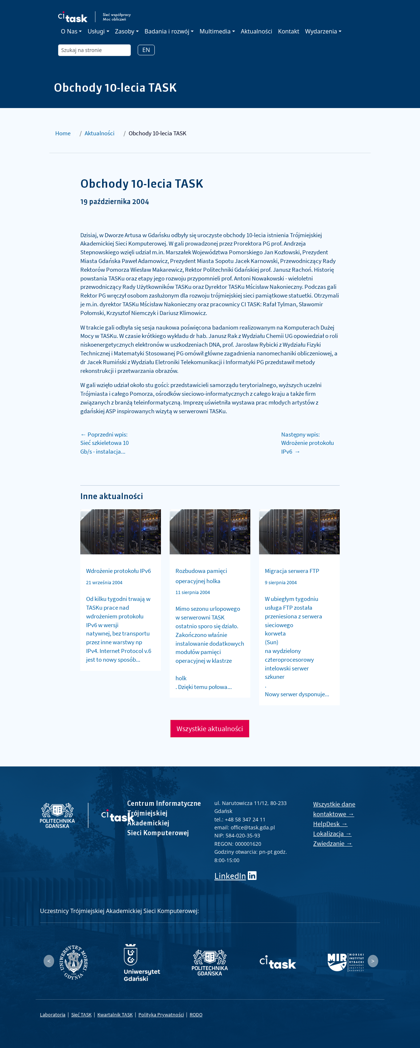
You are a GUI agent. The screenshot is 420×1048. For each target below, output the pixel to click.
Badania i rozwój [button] (167, 31)
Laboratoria (52, 1014)
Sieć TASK (81, 1014)
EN (146, 50)
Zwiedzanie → (332, 843)
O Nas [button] (69, 31)
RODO (196, 1014)
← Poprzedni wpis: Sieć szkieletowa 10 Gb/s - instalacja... (104, 443)
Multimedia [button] (214, 31)
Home (62, 133)
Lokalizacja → (332, 833)
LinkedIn (230, 875)
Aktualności (256, 31)
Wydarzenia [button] (321, 31)
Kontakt (288, 31)
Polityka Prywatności (161, 1014)
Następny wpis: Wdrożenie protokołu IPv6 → (307, 443)
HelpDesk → (330, 824)
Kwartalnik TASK (115, 1014)
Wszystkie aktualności (210, 728)
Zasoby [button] (124, 31)
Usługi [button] (96, 31)
